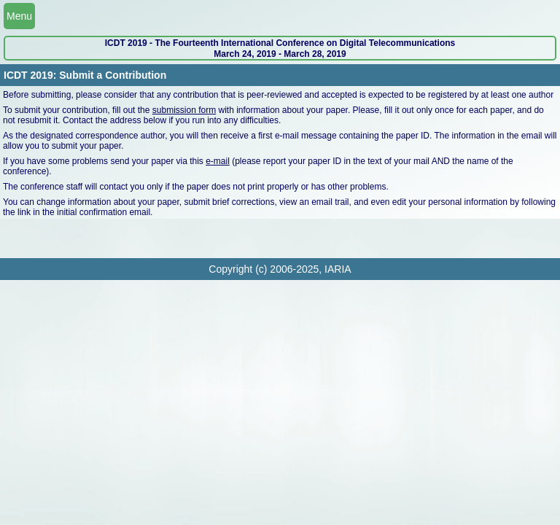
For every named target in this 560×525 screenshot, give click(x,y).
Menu (19, 16)
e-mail (218, 161)
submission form (184, 110)
